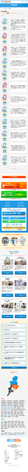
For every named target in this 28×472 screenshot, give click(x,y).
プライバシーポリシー (8, 463)
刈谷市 (7, 409)
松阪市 (18, 434)
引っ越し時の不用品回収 (18, 454)
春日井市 (10, 409)
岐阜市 (22, 421)
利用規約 (6, 461)
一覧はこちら (14, 367)
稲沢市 (5, 406)
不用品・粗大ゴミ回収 (18, 451)
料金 (5, 451)
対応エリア (6, 452)
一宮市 (9, 406)
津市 (8, 434)
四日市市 (21, 434)
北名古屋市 (3, 409)
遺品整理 (16, 458)
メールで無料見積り (14, 218)
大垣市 (2, 421)
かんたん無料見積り (14, 221)
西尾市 (5, 415)
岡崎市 (2, 406)
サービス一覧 (15, 449)
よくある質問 (7, 458)
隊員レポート (7, 454)
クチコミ (6, 455)
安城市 (12, 406)
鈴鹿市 (5, 434)
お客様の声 (5, 8)
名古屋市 (9, 415)
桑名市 (13, 433)
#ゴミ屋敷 (4, 27)
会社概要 (6, 460)
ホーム (2, 8)
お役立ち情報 (7, 457)
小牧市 (22, 408)
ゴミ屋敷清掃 (16, 452)
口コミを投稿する (14, 176)
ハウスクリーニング (17, 457)
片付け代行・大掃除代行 (18, 455)
